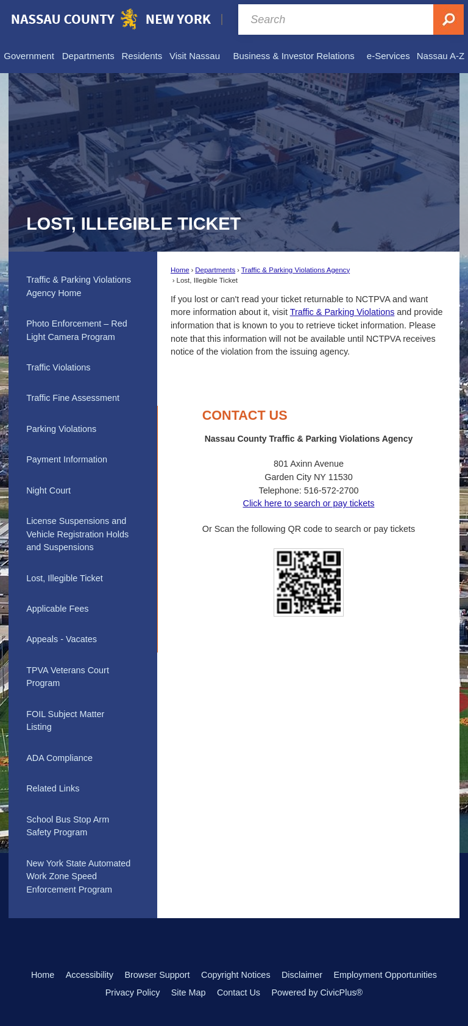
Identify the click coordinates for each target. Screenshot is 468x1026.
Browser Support (157, 975)
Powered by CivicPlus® (317, 992)
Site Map (188, 992)
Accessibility (89, 975)
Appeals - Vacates (61, 639)
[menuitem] (29, 56)
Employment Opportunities (386, 975)
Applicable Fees (57, 609)
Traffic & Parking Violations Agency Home (78, 286)
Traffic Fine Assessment (72, 398)
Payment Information (66, 459)
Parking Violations (61, 429)
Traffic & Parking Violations (342, 312)
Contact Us (238, 992)
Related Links (52, 788)
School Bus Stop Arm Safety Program (67, 826)
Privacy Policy (132, 992)
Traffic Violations (58, 367)
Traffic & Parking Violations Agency (295, 270)
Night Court (48, 490)
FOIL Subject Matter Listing (65, 720)
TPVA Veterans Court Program (67, 676)
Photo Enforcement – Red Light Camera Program (76, 330)
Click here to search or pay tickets (308, 503)
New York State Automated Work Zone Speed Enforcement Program (78, 876)
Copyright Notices (236, 975)
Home (180, 270)
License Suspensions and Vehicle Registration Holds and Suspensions (77, 534)
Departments (215, 270)
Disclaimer (302, 975)
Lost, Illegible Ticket (64, 578)
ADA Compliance (59, 758)
